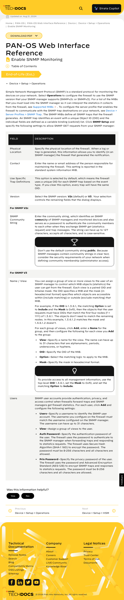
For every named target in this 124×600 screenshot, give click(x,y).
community (41, 220)
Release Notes (17, 554)
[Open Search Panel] (82, 8)
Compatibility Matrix (20, 566)
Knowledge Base (56, 566)
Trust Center (91, 555)
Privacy (88, 551)
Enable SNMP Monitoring (21, 26)
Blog (11, 562)
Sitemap (13, 573)
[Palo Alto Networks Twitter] (28, 584)
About (49, 551)
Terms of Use (91, 559)
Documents (90, 562)
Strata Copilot (106, 8)
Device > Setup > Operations (94, 23)
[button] (121, 479)
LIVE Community (56, 562)
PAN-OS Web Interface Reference (46, 23)
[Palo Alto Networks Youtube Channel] (36, 584)
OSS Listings (16, 569)
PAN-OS (20, 23)
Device (72, 23)
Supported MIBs (43, 106)
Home (9, 23)
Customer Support (57, 559)
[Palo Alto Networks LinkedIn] (20, 584)
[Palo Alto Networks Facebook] (12, 584)
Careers (51, 555)
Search (12, 558)
